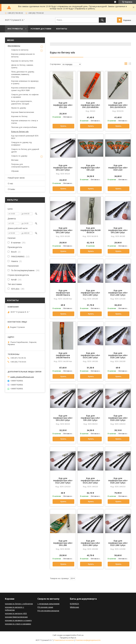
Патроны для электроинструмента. (20, 165)
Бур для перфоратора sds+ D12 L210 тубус (63, 480)
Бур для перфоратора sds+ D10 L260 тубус (90, 543)
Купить (63, 126)
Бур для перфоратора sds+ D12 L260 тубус (118, 543)
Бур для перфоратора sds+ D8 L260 (63, 543)
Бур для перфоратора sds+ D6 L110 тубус (63, 167)
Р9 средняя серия (45, 607)
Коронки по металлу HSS (22, 61)
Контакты (61, 29)
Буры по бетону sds (20, 131)
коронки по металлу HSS (16, 613)
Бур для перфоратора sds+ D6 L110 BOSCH (118, 105)
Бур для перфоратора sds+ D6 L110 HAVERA (90, 105)
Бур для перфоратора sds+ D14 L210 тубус (90, 480)
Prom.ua (80, 635)
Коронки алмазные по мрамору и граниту (25, 82)
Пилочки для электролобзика (24, 127)
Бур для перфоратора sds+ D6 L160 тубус (63, 230)
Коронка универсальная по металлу (23, 55)
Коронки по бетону (19, 116)
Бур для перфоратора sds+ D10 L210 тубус (118, 418)
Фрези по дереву (18, 108)
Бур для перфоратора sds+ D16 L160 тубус (118, 355)
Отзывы (11, 189)
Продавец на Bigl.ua (68, 638)
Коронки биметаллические (22, 112)
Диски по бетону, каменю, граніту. (22, 66)
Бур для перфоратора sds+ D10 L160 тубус (90, 292)
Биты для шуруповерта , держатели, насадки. (22, 102)
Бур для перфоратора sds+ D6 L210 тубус (63, 418)
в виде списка (130, 64)
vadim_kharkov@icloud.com (22, 377)
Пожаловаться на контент (64, 640)
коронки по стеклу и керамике (18, 624)
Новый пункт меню (16, 178)
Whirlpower (74, 607)
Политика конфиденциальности (87, 640)
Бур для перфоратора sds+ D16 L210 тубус (118, 480)
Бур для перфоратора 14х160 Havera (63, 355)
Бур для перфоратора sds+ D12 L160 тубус (118, 292)
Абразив (15, 171)
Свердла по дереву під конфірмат (21, 143)
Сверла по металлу (19, 50)
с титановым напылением (48, 604)
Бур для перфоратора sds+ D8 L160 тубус (118, 230)
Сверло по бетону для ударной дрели (25, 150)
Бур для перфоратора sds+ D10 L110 (118, 167)
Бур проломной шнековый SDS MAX (24, 137)
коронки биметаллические (16, 617)
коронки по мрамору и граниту (18, 620)
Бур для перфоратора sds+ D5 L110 (63, 105)
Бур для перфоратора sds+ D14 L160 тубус (90, 355)
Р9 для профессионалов (48, 611)
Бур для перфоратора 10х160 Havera (63, 292)
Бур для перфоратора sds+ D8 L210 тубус (90, 418)
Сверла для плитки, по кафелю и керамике (25, 95)
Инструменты (15, 29)
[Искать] (102, 20)
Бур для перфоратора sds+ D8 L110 (90, 167)
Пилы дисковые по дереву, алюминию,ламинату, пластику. (23, 74)
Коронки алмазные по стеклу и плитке (24, 122)
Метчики (14, 160)
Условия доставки (41, 29)
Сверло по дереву (19, 156)
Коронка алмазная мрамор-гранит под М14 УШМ (23, 89)
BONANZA (74, 604)
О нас (10, 183)
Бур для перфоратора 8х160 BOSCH (90, 230)
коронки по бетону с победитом (19, 604)
